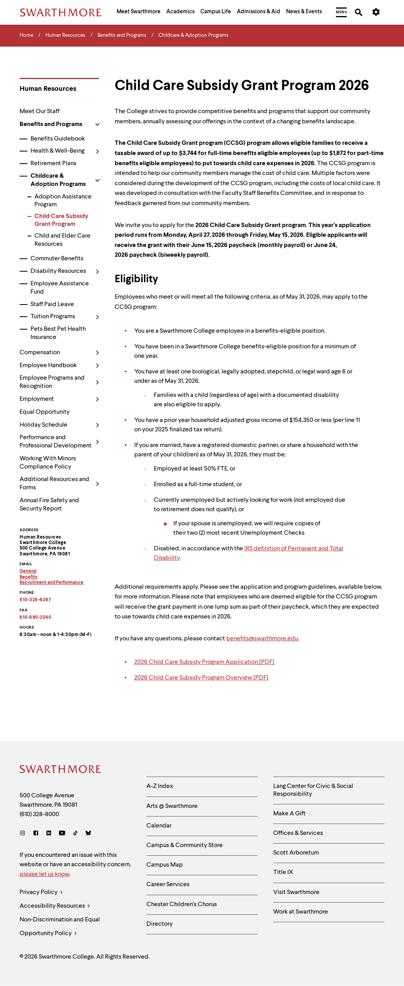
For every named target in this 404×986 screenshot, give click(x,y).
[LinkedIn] (48, 834)
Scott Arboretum (296, 853)
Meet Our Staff (40, 111)
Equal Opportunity (45, 412)
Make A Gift (289, 814)
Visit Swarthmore (296, 892)
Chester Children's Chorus (181, 904)
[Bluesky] (88, 834)
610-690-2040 (35, 617)
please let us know (44, 874)
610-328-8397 (35, 600)
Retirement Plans (53, 163)
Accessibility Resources (55, 906)
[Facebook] (36, 834)
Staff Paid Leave (52, 304)
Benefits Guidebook (58, 139)
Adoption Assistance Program (63, 201)
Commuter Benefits (57, 259)
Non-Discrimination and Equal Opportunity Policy (60, 929)
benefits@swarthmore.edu (262, 639)
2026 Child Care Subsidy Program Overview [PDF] (201, 678)
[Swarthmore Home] (61, 770)
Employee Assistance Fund (60, 288)
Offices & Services (298, 833)
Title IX (283, 872)
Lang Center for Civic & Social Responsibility (313, 790)
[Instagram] (24, 834)
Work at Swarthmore (300, 912)
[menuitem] (139, 12)
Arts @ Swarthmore (172, 806)
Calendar (158, 826)
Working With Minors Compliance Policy (48, 463)
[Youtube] (62, 834)
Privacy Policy (41, 892)
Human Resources (48, 88)
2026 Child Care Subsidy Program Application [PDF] (204, 663)
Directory (159, 924)
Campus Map (164, 865)
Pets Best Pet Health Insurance (58, 333)
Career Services (167, 884)
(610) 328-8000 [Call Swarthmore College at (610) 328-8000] (39, 814)
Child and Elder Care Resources (62, 240)
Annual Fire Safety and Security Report (49, 505)
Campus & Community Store (184, 845)
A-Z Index (159, 786)
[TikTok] (75, 834)
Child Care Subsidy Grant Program (61, 220)
